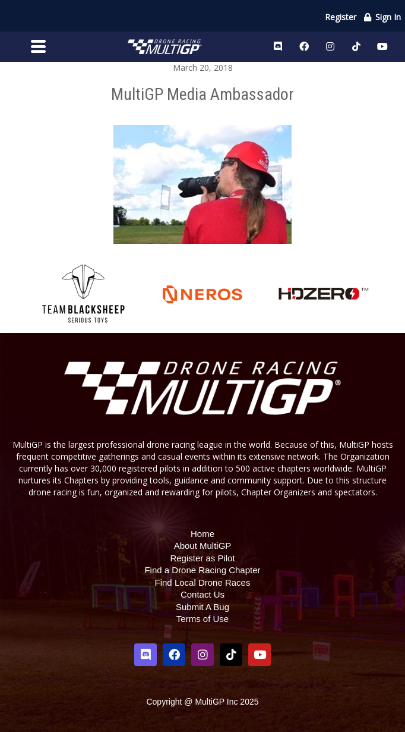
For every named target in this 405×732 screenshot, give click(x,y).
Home (202, 534)
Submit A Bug (202, 607)
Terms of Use (202, 619)
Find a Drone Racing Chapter (202, 570)
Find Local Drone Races (203, 582)
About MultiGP (203, 546)
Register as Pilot (202, 558)
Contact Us (202, 594)
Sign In (382, 17)
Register (340, 17)
